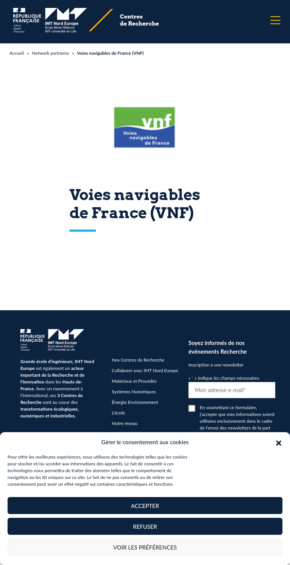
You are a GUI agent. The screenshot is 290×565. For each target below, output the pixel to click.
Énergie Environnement (135, 402)
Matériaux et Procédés (134, 381)
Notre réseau (124, 423)
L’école (118, 413)
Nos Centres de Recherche (138, 360)
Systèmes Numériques (134, 391)
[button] (278, 442)
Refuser (145, 526)
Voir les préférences (145, 547)
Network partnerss (50, 53)
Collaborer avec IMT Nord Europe (145, 370)
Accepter (145, 505)
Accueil (16, 53)
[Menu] (275, 20)
